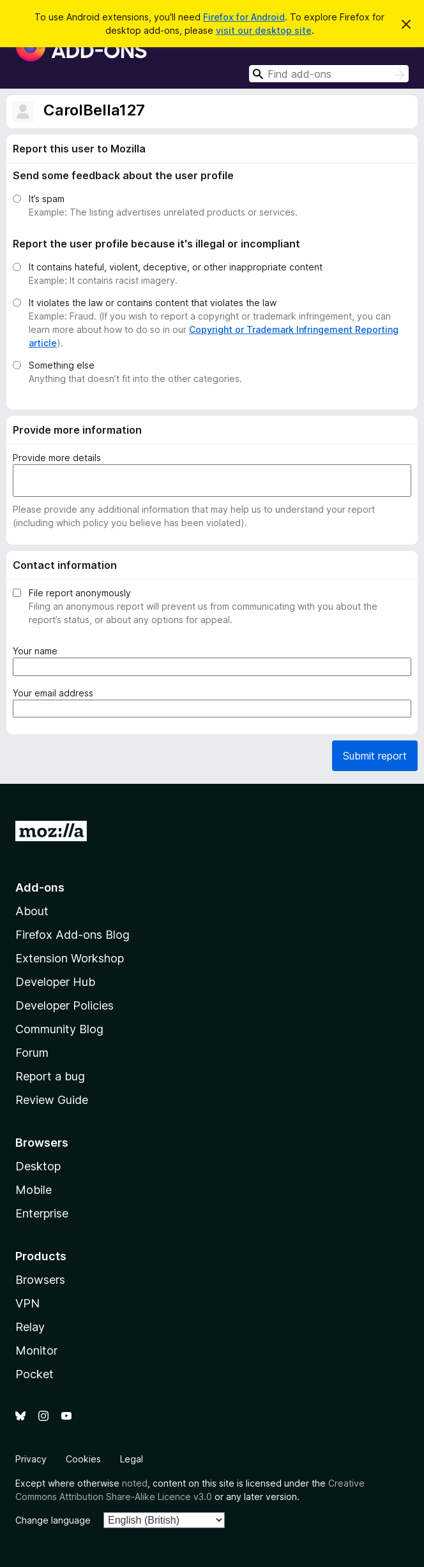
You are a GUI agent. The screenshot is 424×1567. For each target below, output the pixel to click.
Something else (62, 365)
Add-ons (39, 887)
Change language (53, 1520)
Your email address (55, 693)
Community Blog (59, 1029)
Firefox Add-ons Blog (72, 934)
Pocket (34, 1374)
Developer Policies (64, 1005)
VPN (27, 1303)
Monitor (36, 1350)
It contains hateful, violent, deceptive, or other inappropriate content (175, 266)
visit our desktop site (264, 30)
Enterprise (41, 1213)
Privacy (31, 1458)
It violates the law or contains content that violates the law (152, 302)
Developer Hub (55, 982)
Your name (38, 651)
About (32, 911)
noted (135, 1483)
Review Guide (51, 1100)
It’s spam (46, 198)
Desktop (38, 1166)
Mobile (33, 1189)
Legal (131, 1458)
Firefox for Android (244, 16)
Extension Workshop (69, 958)
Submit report (375, 755)
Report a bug (50, 1076)
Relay (30, 1327)
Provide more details (57, 457)
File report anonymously (80, 592)
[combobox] (329, 73)
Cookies (83, 1458)
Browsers (40, 1279)
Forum (32, 1052)
